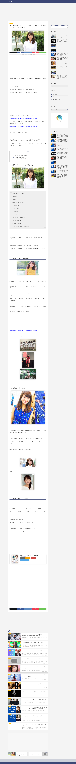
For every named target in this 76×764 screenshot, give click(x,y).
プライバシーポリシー (56, 99)
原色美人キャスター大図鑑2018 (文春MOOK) (29, 555)
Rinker (25, 556)
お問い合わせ (54, 94)
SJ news (10, 1)
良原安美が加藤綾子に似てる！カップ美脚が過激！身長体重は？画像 (23, 118)
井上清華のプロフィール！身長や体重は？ (23, 154)
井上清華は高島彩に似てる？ (20, 157)
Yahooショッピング (24, 559)
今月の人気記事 (55, 102)
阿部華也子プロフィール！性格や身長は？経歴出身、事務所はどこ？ (23, 126)
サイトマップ (54, 96)
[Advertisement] (28, 12)
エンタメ (11, 23)
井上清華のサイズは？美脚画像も (21, 155)
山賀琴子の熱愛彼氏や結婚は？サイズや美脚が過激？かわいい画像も (23, 330)
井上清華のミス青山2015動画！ (21, 158)
